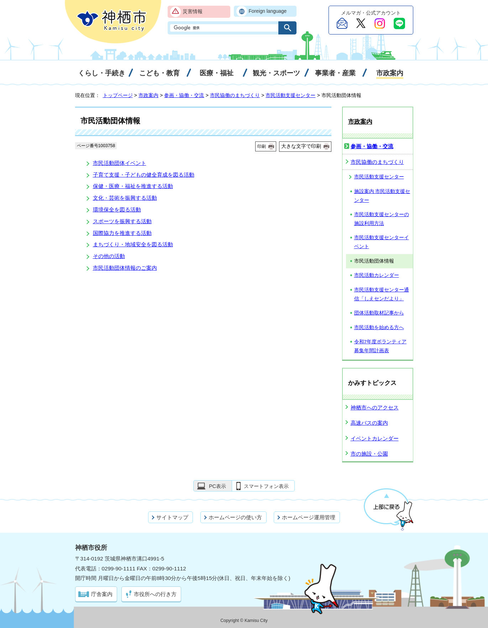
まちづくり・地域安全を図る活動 (133, 244)
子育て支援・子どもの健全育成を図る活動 (143, 175)
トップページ (118, 95)
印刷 (261, 146)
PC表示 (217, 486)
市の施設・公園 (369, 454)
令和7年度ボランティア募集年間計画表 (380, 346)
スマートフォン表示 (266, 486)
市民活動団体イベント (119, 163)
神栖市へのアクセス (375, 407)
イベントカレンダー (375, 438)
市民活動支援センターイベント (381, 242)
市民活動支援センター (290, 95)
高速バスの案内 (369, 423)
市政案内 (148, 95)
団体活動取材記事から (379, 313)
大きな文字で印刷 (301, 146)
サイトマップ (172, 517)
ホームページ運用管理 (308, 517)
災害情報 (193, 11)
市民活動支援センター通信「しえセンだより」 (381, 294)
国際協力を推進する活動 (122, 233)
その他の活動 (109, 256)
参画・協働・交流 (184, 95)
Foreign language (268, 11)
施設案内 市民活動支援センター (382, 196)
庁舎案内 (101, 594)
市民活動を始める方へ (379, 327)
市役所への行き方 (155, 594)
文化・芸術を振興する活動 (125, 198)
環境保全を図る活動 (117, 209)
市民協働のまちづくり (235, 95)
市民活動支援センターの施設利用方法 (381, 219)
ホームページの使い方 (235, 517)
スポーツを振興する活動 (122, 221)
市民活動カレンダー (376, 275)
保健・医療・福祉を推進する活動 (133, 186)
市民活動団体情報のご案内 (125, 268)
